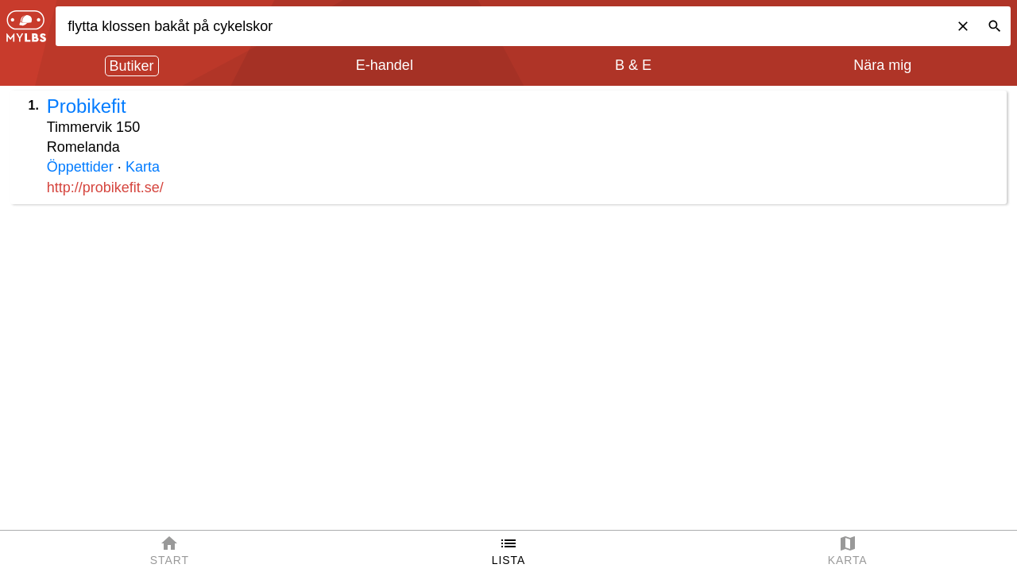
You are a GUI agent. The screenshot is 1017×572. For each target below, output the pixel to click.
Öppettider (80, 167)
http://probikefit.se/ (105, 187)
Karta (143, 167)
